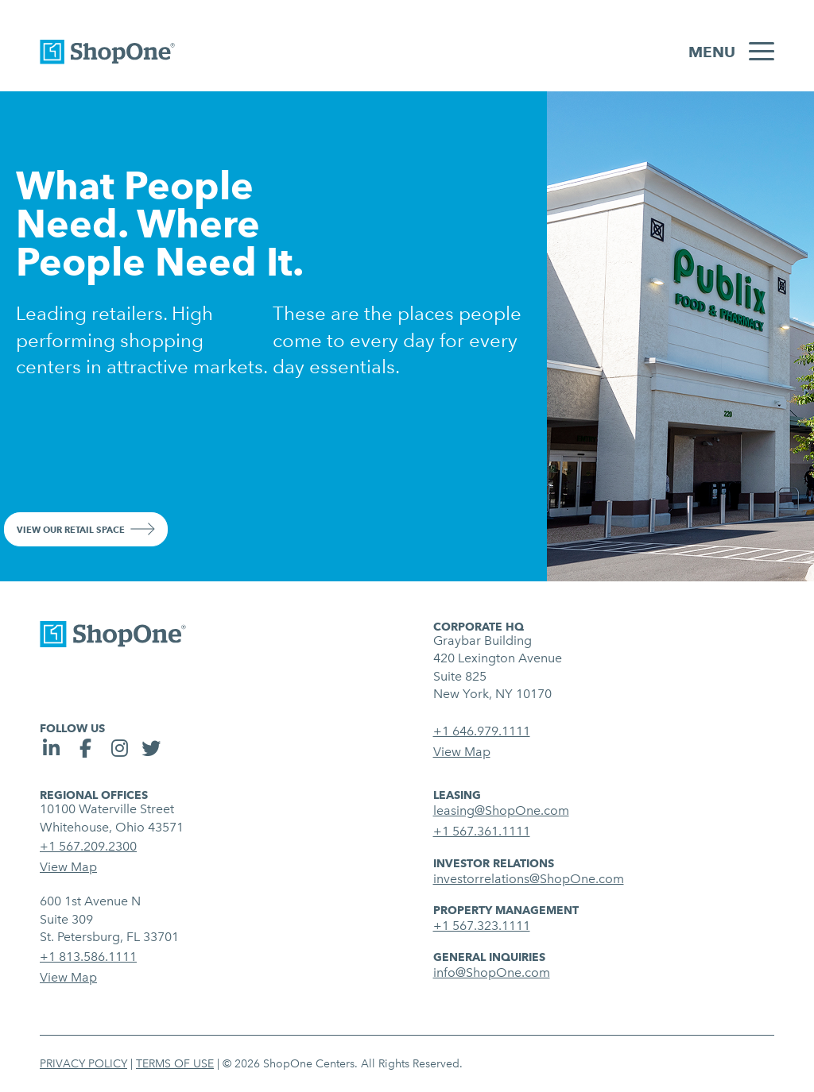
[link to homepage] (107, 55)
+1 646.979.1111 (481, 731)
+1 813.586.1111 (88, 956)
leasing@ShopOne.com (501, 810)
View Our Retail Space (71, 529)
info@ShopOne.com (491, 972)
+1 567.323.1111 (481, 925)
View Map (461, 751)
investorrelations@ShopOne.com (528, 878)
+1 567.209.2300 (88, 846)
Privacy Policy (83, 1064)
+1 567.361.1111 (481, 831)
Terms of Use (175, 1064)
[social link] (53, 750)
